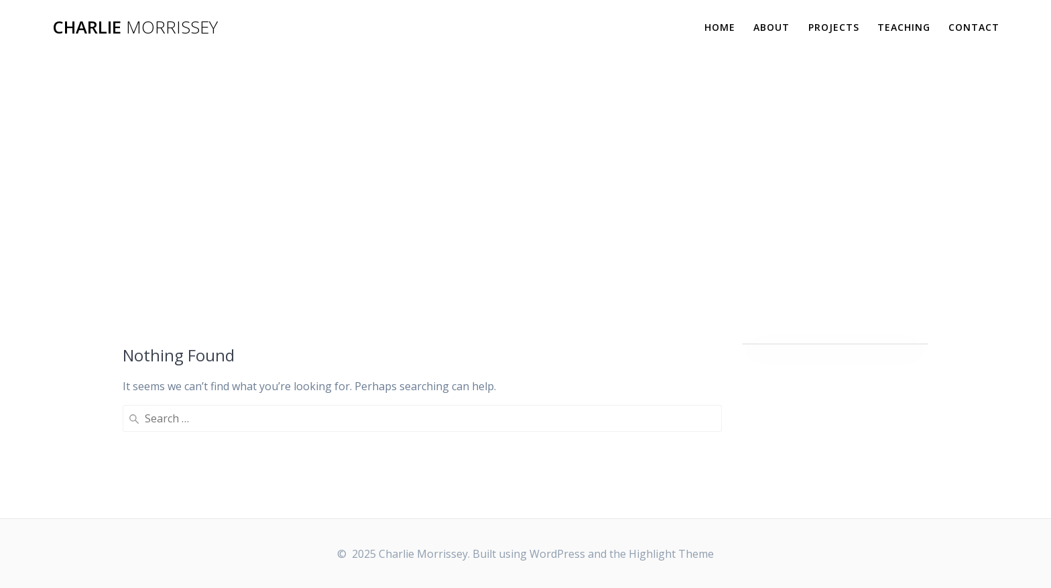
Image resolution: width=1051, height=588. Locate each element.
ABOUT (771, 27)
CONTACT (973, 27)
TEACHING (903, 27)
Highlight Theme (671, 553)
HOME (719, 27)
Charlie (135, 27)
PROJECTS (833, 27)
